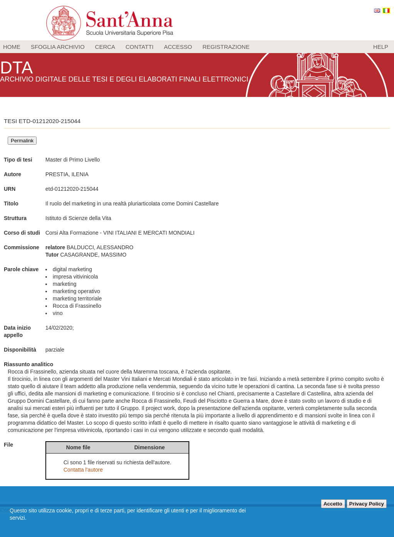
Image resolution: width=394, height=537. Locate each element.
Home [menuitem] (11, 46)
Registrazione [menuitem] (226, 46)
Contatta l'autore (83, 470)
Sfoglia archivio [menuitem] (58, 46)
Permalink (22, 140)
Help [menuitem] (380, 46)
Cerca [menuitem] (105, 46)
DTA (17, 67)
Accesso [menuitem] (178, 46)
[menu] (197, 46)
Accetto (333, 504)
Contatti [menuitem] (139, 46)
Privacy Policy (366, 504)
